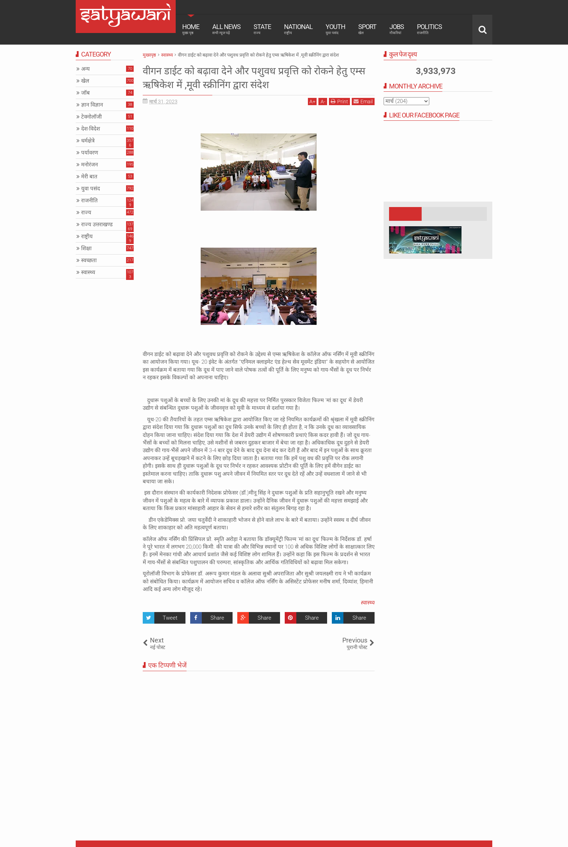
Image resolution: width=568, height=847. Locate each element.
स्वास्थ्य (367, 602)
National (298, 29)
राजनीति (89, 200)
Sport (367, 29)
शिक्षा (86, 248)
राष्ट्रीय (87, 236)
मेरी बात (89, 176)
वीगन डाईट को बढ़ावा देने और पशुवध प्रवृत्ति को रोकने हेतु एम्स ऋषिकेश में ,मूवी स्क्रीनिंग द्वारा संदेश (254, 77)
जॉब (85, 93)
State (262, 29)
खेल (85, 81)
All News (226, 29)
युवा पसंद (90, 188)
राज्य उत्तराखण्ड (97, 224)
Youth (335, 29)
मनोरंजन (89, 164)
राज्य (86, 212)
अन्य (85, 69)
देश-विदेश (90, 128)
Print (339, 101)
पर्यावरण (89, 152)
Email (363, 101)
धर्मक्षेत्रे (88, 140)
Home (190, 29)
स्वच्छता (89, 260)
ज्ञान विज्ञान (92, 105)
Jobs (396, 29)
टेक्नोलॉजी (91, 116)
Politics (429, 29)
